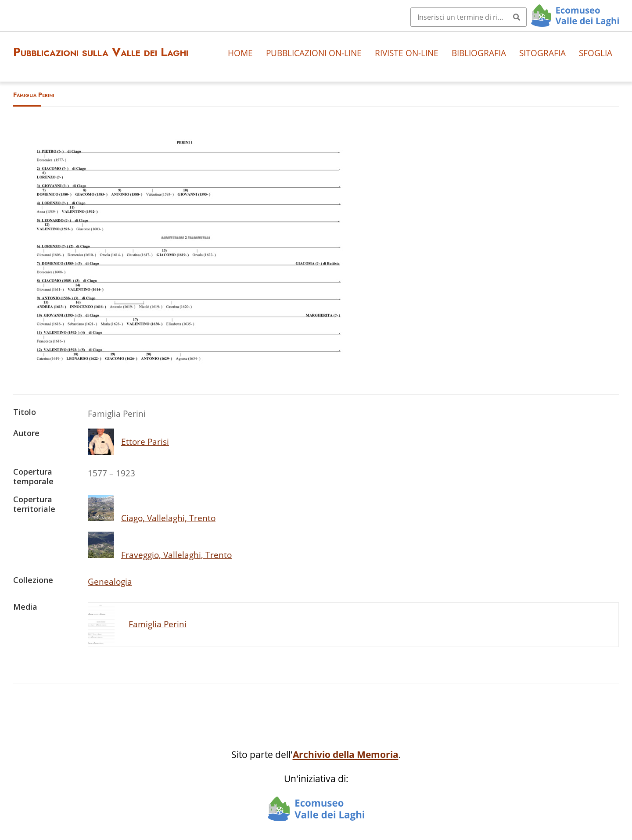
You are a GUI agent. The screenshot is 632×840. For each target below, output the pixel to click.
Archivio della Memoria (346, 754)
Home (240, 53)
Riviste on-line (406, 53)
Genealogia (110, 581)
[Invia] (516, 17)
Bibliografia (479, 53)
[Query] (468, 17)
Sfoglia (595, 53)
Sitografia (542, 53)
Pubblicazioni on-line (314, 53)
